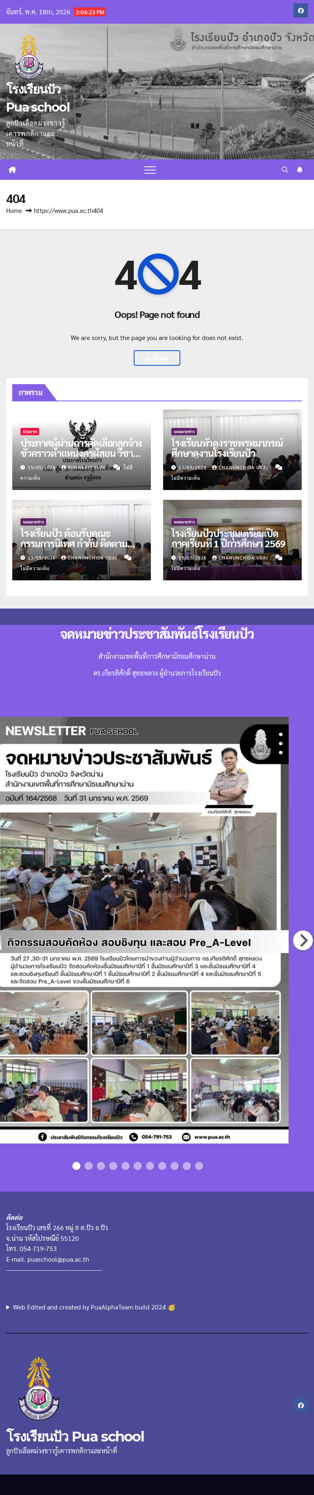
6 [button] (138, 1166)
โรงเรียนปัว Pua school (75, 1436)
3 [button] (101, 1166)
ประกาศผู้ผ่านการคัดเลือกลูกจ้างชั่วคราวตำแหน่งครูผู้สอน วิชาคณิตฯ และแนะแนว (81, 453)
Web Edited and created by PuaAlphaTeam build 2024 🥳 (94, 1307)
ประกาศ (30, 431)
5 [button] (125, 1166)
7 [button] (150, 1166)
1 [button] (76, 1166)
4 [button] (113, 1166)
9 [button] (174, 1166)
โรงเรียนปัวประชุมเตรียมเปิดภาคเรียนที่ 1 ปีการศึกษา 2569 (228, 538)
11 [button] (200, 1166)
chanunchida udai (240, 467)
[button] (285, 169)
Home (14, 210)
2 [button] (89, 1166)
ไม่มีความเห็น (185, 478)
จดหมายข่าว (184, 431)
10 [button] (188, 1166)
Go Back (157, 358)
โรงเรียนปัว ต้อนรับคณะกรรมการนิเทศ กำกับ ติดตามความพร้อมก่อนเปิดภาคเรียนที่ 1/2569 (77, 548)
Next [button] (303, 940)
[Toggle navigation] (150, 170)
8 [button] (162, 1166)
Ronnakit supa (84, 467)
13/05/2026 (193, 467)
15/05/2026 (42, 467)
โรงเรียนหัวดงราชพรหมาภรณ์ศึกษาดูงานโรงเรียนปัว (227, 447)
